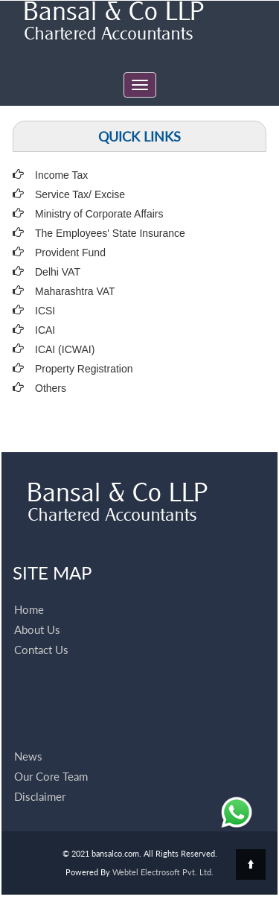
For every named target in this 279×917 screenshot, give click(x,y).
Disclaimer (39, 779)
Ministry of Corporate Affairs (99, 214)
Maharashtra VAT (75, 291)
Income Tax (61, 175)
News (28, 739)
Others (50, 388)
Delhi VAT (57, 272)
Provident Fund (70, 252)
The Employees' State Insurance (110, 233)
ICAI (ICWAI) (64, 349)
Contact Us (41, 632)
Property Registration (84, 369)
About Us (37, 612)
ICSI (45, 311)
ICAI (45, 330)
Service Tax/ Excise (80, 194)
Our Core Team (51, 759)
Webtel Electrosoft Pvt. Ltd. (163, 872)
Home (29, 592)
